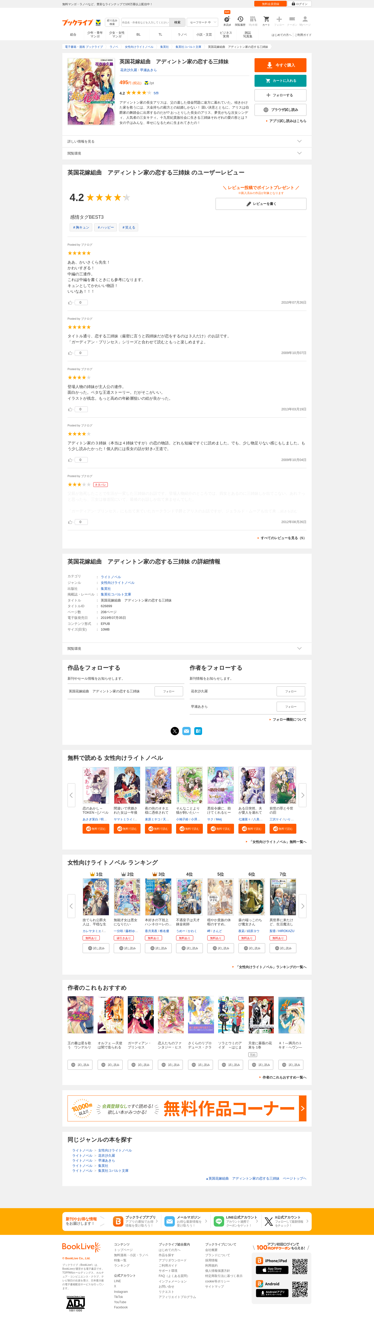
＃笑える (128, 227)
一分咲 (118, 931)
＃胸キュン (80, 227)
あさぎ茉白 (90, 819)
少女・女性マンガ (117, 34)
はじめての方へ (282, 34)
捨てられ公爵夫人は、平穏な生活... (94, 924)
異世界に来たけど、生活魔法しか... (281, 924)
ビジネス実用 (226, 34)
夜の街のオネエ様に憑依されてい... (157, 812)
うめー (180, 931)
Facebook (121, 1307)
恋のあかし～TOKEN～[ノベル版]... (96, 812)
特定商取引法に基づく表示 (224, 1276)
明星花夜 (107, 819)
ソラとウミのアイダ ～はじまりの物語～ (230, 1047)
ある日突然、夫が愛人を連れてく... (250, 812)
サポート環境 (168, 1271)
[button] (96, 829)
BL (139, 34)
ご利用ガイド (303, 34)
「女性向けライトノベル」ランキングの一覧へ (271, 967)
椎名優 (164, 931)
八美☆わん (261, 819)
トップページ (123, 1250)
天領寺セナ (170, 819)
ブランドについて (217, 1255)
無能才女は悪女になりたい (125, 922)
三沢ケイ (276, 819)
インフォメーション (173, 1281)
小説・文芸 (204, 34)
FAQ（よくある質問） (174, 1276)
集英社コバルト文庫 (116, 594)
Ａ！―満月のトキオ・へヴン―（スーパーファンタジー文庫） (290, 1049)
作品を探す (166, 1255)
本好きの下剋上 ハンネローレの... (158, 922)
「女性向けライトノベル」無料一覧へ (277, 842)
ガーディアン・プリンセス (139, 1045)
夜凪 (241, 931)
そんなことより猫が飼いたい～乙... (188, 812)
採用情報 (211, 1260)
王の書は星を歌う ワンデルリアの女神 (79, 1047)
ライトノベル (111, 577)
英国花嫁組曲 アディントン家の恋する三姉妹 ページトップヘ (256, 1178)
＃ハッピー (105, 227)
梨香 (273, 931)
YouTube (120, 1302)
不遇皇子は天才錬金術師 (188, 922)
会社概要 (211, 1250)
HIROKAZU (286, 931)
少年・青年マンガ (95, 34)
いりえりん (292, 819)
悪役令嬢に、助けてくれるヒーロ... (219, 812)
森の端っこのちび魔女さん (250, 922)
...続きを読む (287, 511)
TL (160, 34)
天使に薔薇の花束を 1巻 (260, 1045)
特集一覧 (120, 1260)
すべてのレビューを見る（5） (283, 538)
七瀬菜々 (244, 819)
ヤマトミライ (123, 819)
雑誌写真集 (247, 34)
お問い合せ (166, 1286)
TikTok (118, 1297)
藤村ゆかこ (133, 931)
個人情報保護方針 (217, 1271)
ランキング (122, 1265)
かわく (192, 931)
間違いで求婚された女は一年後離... (125, 812)
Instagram (121, 1292)
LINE (117, 1281)
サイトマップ (214, 1286)
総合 (73, 34)
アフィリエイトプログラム (177, 1297)
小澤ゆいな (198, 819)
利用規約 (211, 1265)
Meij (219, 819)
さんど (217, 931)
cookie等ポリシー (217, 1281)
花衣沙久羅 (128, 70)
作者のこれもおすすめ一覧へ (284, 1077)
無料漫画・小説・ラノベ (131, 1255)
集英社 (106, 589)
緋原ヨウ (253, 931)
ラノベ (182, 34)
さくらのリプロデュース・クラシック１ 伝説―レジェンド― (200, 1049)
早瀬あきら (148, 70)
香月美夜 (151, 931)
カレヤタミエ (92, 931)
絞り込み (112, 22)
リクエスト (166, 1292)
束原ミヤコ (153, 819)
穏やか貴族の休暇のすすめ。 (219, 922)
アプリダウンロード (173, 1260)
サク (210, 819)
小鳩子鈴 (182, 819)
